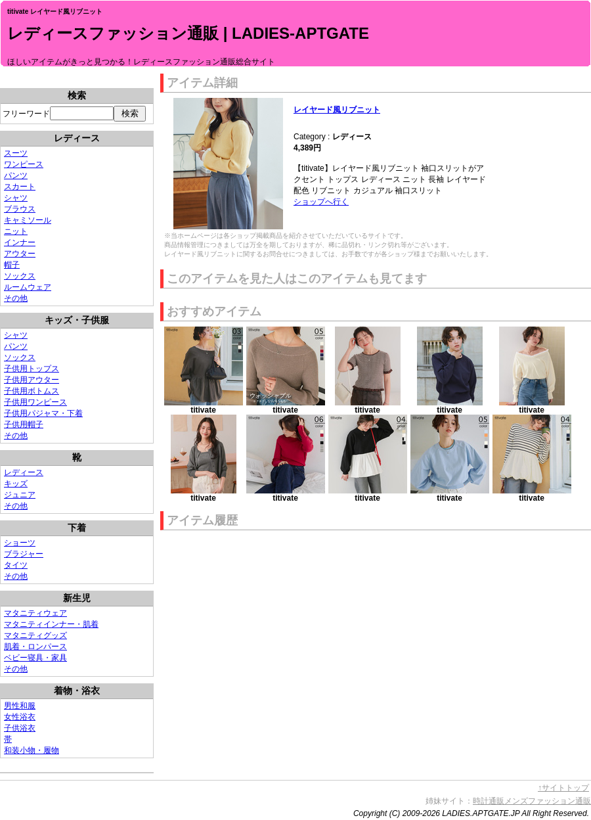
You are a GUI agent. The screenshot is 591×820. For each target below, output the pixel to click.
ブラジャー (23, 553)
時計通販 (488, 801)
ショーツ (19, 542)
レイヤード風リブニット (337, 109)
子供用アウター (31, 379)
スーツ (16, 153)
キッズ (16, 483)
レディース (23, 472)
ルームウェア (27, 287)
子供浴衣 (19, 728)
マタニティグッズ (35, 635)
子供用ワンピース (35, 402)
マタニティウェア (35, 613)
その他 (16, 298)
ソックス (19, 276)
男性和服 (19, 705)
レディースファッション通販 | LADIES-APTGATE (188, 33)
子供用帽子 (23, 424)
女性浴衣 (19, 716)
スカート (19, 186)
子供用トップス (31, 368)
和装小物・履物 (31, 750)
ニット (16, 231)
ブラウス (19, 209)
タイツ (16, 565)
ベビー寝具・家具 (35, 657)
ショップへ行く (321, 201)
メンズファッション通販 (547, 801)
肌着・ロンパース (35, 646)
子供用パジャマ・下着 (43, 413)
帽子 (12, 264)
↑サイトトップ (563, 787)
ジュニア (19, 494)
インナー (19, 242)
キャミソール (27, 220)
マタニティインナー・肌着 (51, 624)
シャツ (16, 197)
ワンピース (23, 164)
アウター (19, 253)
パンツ (16, 175)
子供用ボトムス (31, 391)
